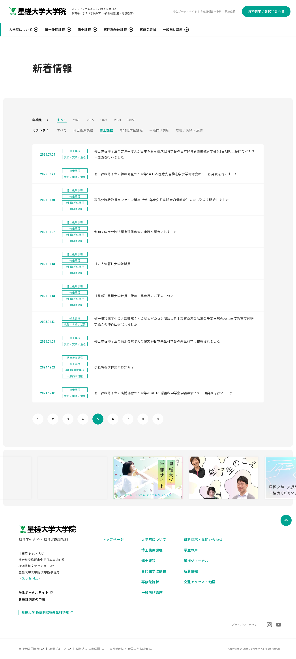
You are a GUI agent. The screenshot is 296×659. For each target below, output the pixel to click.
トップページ (113, 539)
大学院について (153, 539)
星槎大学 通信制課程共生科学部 (45, 612)
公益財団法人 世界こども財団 (129, 649)
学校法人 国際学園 (88, 649)
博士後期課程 (83, 130)
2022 (131, 120)
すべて (62, 120)
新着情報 (191, 571)
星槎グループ (57, 649)
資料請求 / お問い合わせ (266, 11)
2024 (103, 120)
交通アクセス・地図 (199, 581)
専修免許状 (150, 581)
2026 (76, 120)
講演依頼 (230, 11)
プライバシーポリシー (246, 624)
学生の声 (191, 550)
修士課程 (106, 130)
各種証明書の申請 (210, 11)
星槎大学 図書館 (29, 649)
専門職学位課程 (131, 130)
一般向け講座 (159, 130)
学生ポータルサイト (185, 11)
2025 (90, 120)
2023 (117, 120)
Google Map (30, 578)
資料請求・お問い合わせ (203, 539)
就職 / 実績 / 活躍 (189, 130)
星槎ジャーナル (196, 560)
